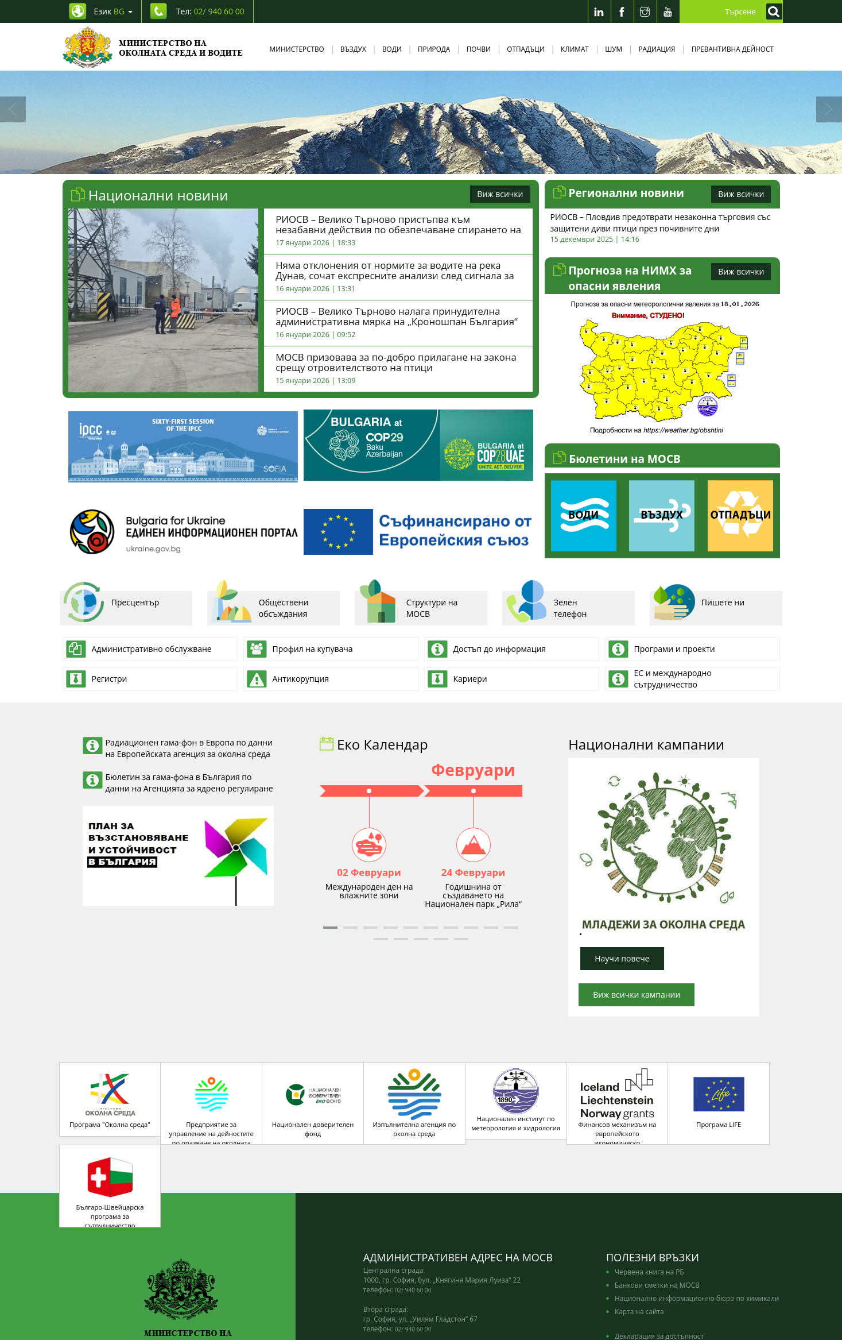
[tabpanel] (421, 122)
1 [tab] (387, 162)
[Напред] (829, 109)
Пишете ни (698, 607)
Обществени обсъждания (259, 607)
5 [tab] (455, 162)
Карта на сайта (639, 1247)
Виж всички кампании (636, 994)
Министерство (297, 48)
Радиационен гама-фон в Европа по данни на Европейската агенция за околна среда (189, 748)
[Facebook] (622, 11)
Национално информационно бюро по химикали (697, 1233)
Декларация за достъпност (659, 1271)
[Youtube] (668, 11)
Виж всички (500, 193)
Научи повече (622, 958)
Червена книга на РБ (649, 1207)
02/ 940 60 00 (413, 1226)
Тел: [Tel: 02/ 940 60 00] (210, 11)
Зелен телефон (546, 607)
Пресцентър (111, 607)
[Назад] (13, 109)
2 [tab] (404, 162)
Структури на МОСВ (408, 607)
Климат (575, 48)
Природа (434, 48)
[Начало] (153, 47)
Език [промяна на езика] (113, 11)
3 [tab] (421, 162)
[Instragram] (645, 11)
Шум (613, 48)
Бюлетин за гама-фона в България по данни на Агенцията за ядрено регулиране (189, 782)
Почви (479, 48)
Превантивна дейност (733, 48)
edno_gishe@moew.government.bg (435, 1284)
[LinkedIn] (599, 11)
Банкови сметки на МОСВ (657, 1220)
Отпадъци (525, 48)
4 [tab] (438, 162)
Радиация (656, 48)
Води (392, 48)
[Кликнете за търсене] (771, 11)
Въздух (353, 48)
